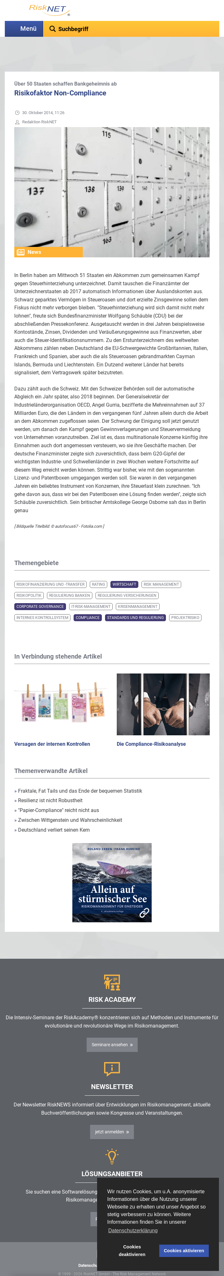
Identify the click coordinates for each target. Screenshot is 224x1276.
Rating (98, 568)
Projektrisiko (185, 602)
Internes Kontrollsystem (42, 602)
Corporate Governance (40, 591)
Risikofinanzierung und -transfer (50, 568)
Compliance (88, 602)
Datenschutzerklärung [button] (133, 1230)
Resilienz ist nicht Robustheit (48, 785)
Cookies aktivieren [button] (184, 1250)
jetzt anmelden (109, 1115)
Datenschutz (89, 1249)
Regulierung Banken (69, 579)
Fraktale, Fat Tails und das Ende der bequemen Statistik (78, 775)
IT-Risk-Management (90, 591)
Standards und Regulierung (135, 602)
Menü (28, 28)
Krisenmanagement (137, 591)
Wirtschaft (124, 568)
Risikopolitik (29, 579)
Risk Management (161, 568)
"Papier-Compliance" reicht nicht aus (56, 794)
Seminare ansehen (110, 1028)
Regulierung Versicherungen (127, 579)
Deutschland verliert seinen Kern (52, 814)
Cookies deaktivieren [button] (132, 1250)
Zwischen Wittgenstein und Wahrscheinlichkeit (68, 804)
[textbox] (131, 28)
